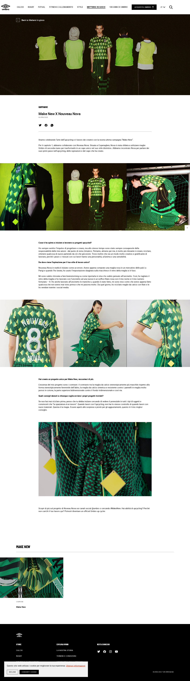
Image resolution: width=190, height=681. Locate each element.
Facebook (46, 125)
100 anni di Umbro (118, 7)
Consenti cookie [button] (29, 672)
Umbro (5, 7)
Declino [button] (12, 672)
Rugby (31, 7)
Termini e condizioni (66, 656)
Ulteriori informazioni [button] (75, 665)
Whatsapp (52, 125)
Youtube (116, 652)
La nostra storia (65, 650)
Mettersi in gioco (96, 7)
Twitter (40, 125)
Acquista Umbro (143, 7)
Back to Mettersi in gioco (30, 20)
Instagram (111, 652)
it (162, 7)
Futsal (41, 7)
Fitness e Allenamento (61, 7)
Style (80, 7)
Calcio (20, 7)
